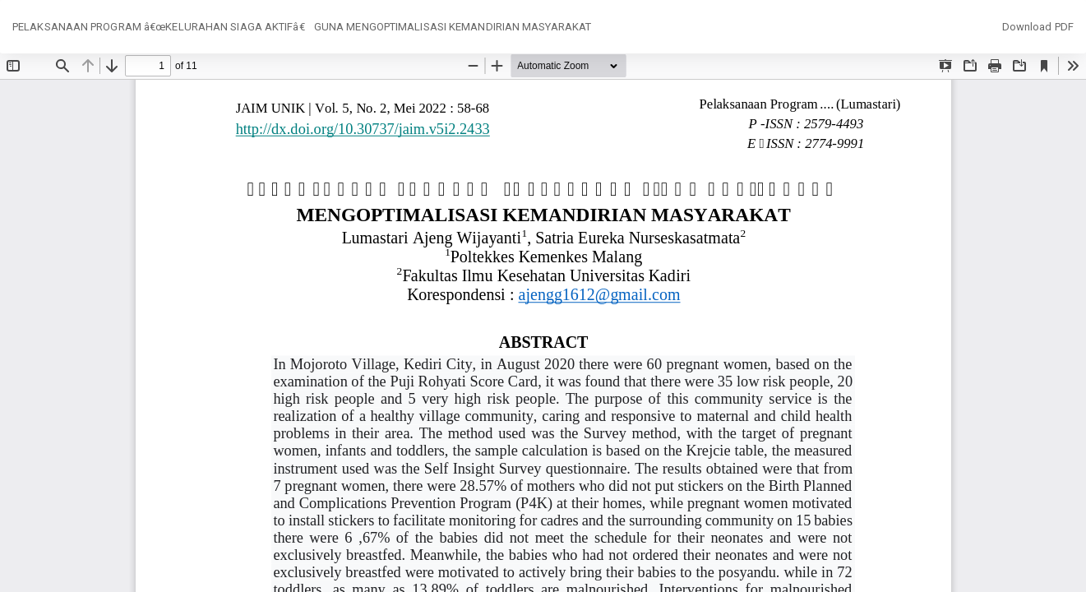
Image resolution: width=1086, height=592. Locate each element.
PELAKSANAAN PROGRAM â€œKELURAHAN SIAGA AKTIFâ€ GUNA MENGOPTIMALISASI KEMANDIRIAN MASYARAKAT (301, 27)
